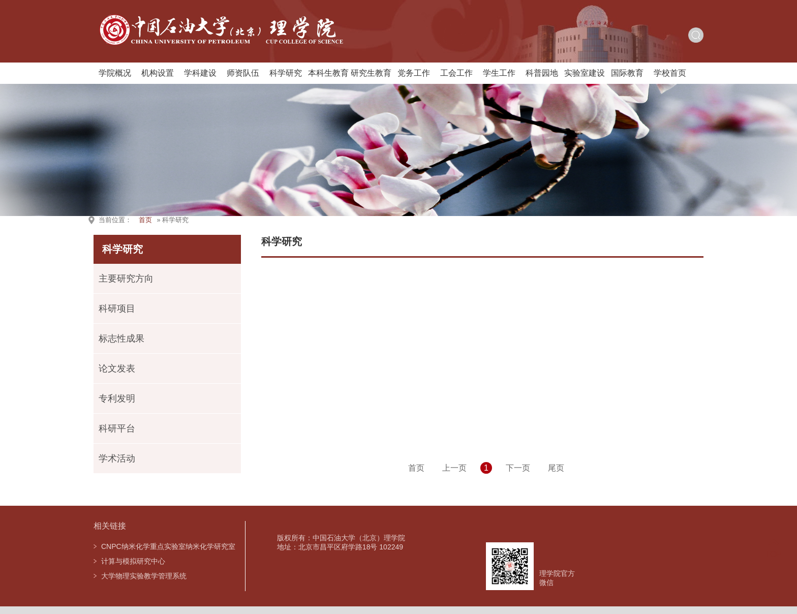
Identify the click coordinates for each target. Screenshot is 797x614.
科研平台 (117, 428)
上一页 (454, 468)
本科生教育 (328, 73)
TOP (773, 548)
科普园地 (542, 73)
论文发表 (117, 368)
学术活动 (117, 458)
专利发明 (117, 398)
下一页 (518, 468)
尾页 (556, 468)
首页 (145, 220)
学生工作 (499, 73)
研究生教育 (371, 73)
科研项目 (117, 308)
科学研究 (285, 73)
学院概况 (115, 73)
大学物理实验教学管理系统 (144, 576)
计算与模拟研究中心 (133, 561)
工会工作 (456, 73)
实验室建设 (584, 73)
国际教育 (627, 73)
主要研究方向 (126, 278)
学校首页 (670, 73)
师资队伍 (243, 73)
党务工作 (413, 73)
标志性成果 (121, 338)
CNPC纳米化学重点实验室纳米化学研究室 (168, 546)
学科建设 (200, 73)
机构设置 (157, 73)
